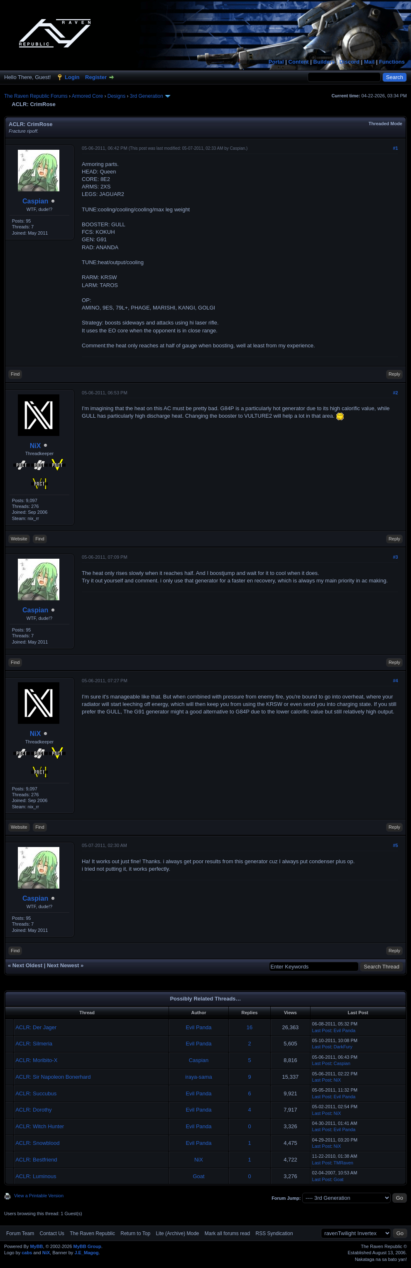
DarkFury (343, 1046)
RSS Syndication (274, 1233)
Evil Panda (198, 1027)
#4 (395, 680)
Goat (198, 1176)
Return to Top (135, 1233)
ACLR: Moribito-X (36, 1060)
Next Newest (63, 965)
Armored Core (87, 96)
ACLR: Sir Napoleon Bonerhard (53, 1077)
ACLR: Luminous (35, 1176)
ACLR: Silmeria (33, 1043)
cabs (27, 1252)
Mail (369, 62)
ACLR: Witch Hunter (39, 1126)
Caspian (35, 201)
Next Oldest (27, 965)
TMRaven (343, 1162)
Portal (276, 62)
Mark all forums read (227, 1233)
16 (249, 1027)
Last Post (321, 1030)
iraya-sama (198, 1077)
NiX (35, 445)
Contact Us (51, 1233)
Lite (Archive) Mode (177, 1233)
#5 (395, 845)
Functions (392, 62)
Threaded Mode (385, 123)
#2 (395, 392)
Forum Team (20, 1233)
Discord (349, 62)
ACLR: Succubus (35, 1093)
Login (72, 77)
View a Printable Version (39, 1195)
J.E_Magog (86, 1252)
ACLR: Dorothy (33, 1110)
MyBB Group (87, 1246)
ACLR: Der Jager (35, 1027)
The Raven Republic (92, 1233)
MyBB (36, 1246)
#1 (395, 148)
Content (299, 62)
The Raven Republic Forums (36, 96)
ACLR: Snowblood (37, 1143)
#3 (395, 557)
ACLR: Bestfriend (36, 1160)
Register (96, 77)
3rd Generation (146, 96)
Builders (324, 62)
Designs (116, 96)
